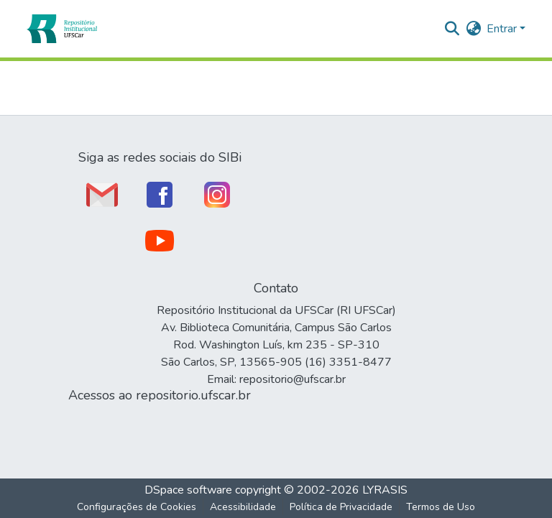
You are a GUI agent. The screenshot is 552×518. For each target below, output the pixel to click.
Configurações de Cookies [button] (136, 507)
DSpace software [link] (188, 490)
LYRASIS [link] (385, 490)
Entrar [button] (503, 29)
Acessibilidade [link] (243, 507)
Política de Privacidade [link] (341, 507)
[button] (61, 28)
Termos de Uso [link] (440, 507)
